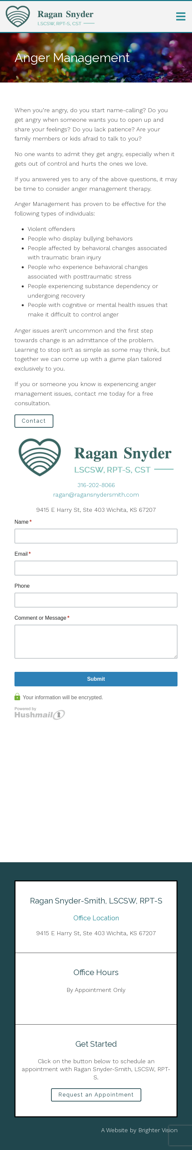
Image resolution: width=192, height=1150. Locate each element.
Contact (34, 421)
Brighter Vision (158, 1130)
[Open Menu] (180, 16)
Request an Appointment (96, 1095)
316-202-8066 (96, 484)
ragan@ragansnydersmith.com (96, 494)
